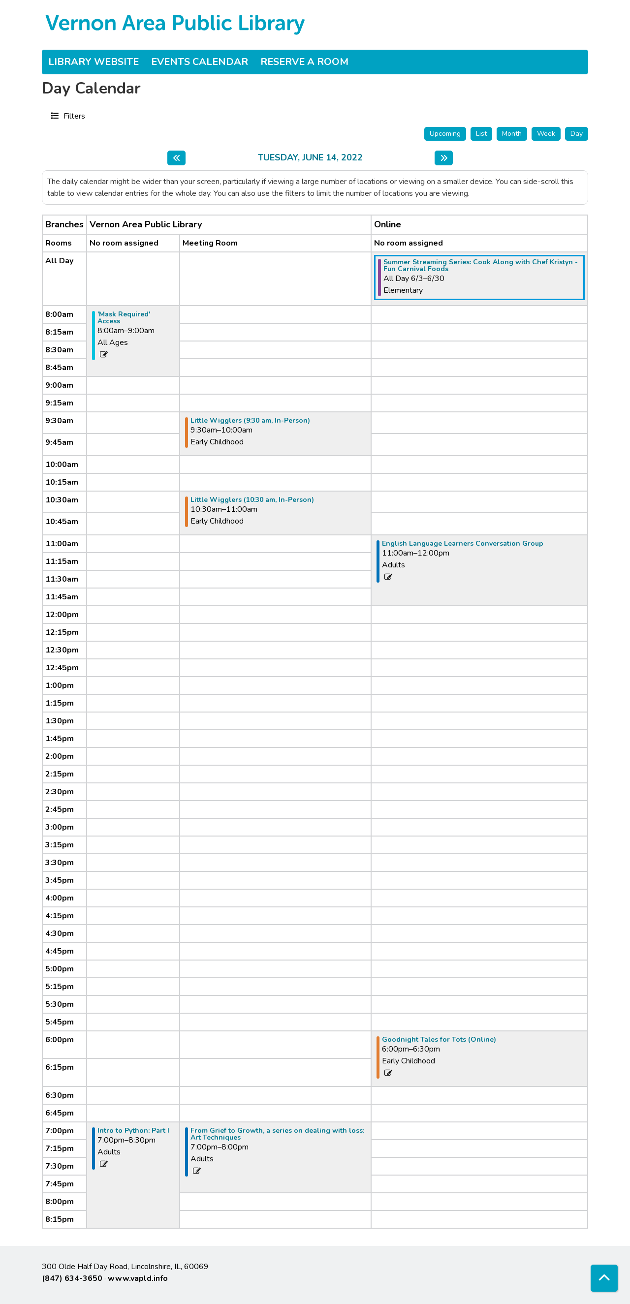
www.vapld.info (138, 1278)
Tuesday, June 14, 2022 (310, 158)
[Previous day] (176, 158)
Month (512, 133)
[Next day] (444, 158)
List (481, 133)
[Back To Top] (604, 1278)
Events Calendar (199, 61)
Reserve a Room (304, 61)
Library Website (93, 61)
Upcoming (445, 133)
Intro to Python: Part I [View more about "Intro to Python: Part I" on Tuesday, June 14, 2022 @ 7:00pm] (133, 1130)
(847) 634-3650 (72, 1278)
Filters (73, 116)
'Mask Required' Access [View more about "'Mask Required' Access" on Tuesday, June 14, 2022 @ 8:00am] (123, 318)
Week (546, 133)
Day (576, 133)
